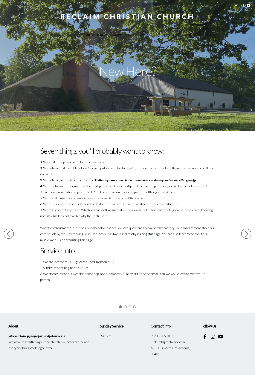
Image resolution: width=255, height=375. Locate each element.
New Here (68, 34)
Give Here (146, 34)
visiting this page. (149, 234)
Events (168, 34)
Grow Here (96, 34)
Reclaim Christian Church (127, 16)
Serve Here (122, 34)
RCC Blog (189, 34)
